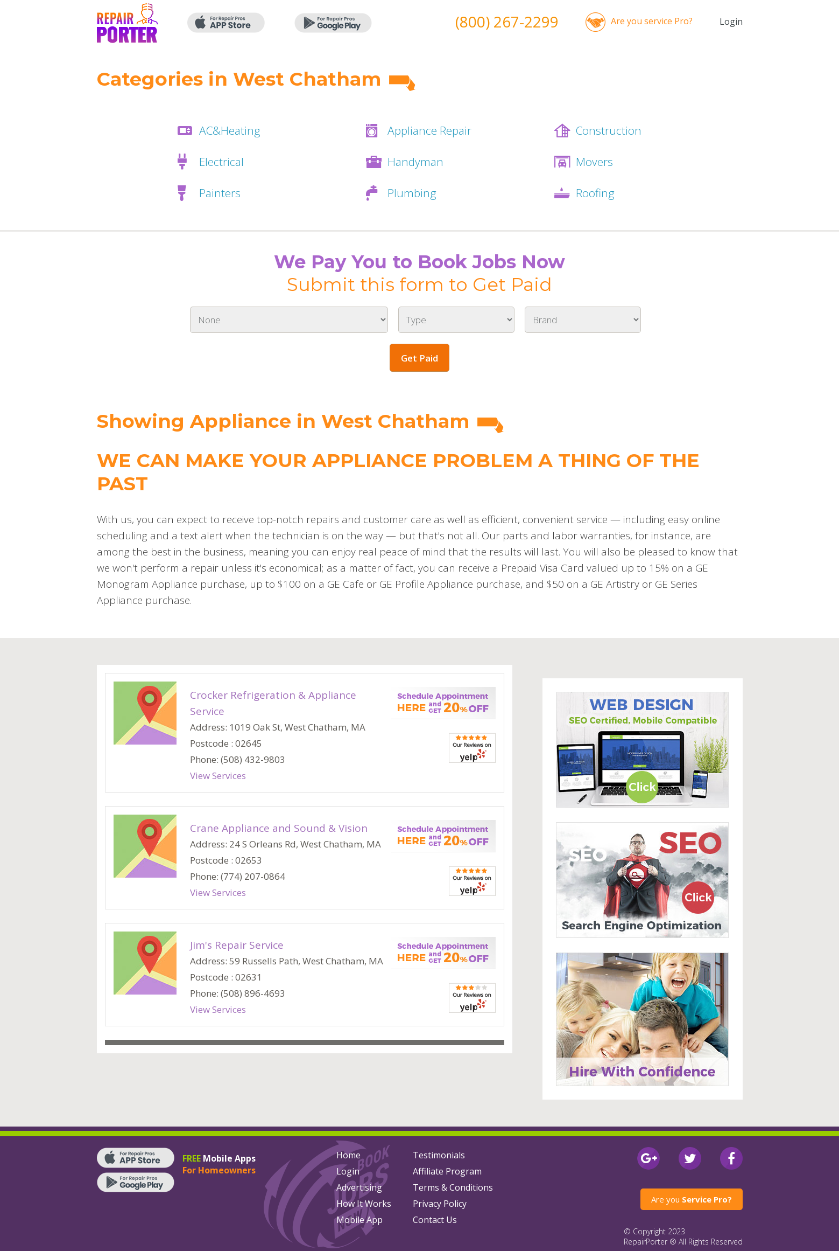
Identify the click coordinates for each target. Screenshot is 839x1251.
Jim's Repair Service (237, 945)
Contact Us (435, 1220)
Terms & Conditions (453, 1187)
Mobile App (359, 1220)
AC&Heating (229, 130)
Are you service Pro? (652, 21)
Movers (594, 161)
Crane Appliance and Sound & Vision (279, 828)
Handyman (415, 161)
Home (348, 1155)
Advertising (359, 1187)
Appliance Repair (429, 130)
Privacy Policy (440, 1204)
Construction (608, 130)
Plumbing (411, 192)
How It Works (363, 1204)
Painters (220, 192)
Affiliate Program (447, 1171)
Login (731, 21)
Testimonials (439, 1155)
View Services (218, 775)
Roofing (595, 192)
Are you (691, 1199)
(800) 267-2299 (507, 21)
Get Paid (419, 358)
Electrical (221, 161)
